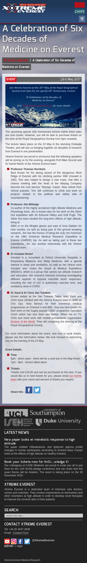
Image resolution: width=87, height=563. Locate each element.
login (20, 546)
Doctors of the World (23, 321)
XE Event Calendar (16, 60)
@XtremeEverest (43, 540)
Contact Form (21, 532)
